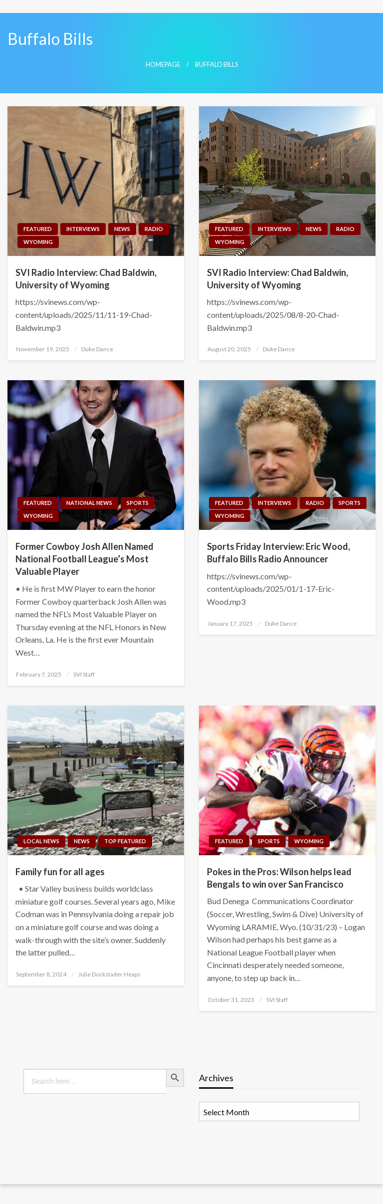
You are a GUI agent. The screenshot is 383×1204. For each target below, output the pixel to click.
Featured (37, 229)
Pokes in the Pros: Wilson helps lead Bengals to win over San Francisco (279, 878)
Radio (154, 229)
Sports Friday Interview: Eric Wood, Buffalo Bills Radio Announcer (278, 552)
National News (89, 502)
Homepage (163, 64)
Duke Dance (97, 349)
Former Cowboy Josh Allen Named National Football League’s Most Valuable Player (84, 559)
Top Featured (125, 841)
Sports (138, 502)
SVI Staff (84, 674)
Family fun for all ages (60, 871)
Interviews (83, 229)
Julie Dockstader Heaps (109, 974)
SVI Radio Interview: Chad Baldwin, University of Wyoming (86, 278)
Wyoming (38, 242)
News (122, 229)
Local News (41, 841)
